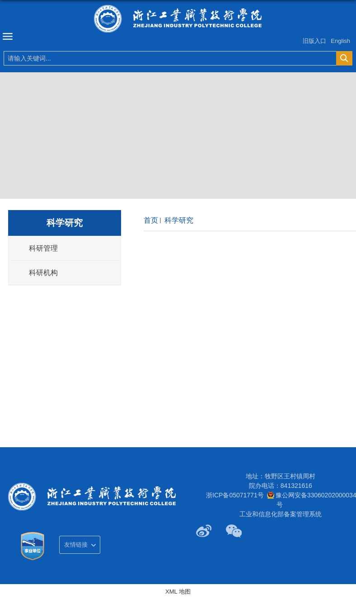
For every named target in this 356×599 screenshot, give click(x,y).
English (340, 40)
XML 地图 (178, 591)
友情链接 (76, 544)
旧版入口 (314, 40)
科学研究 (178, 220)
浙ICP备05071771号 (235, 495)
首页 (151, 220)
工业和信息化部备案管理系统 (280, 514)
